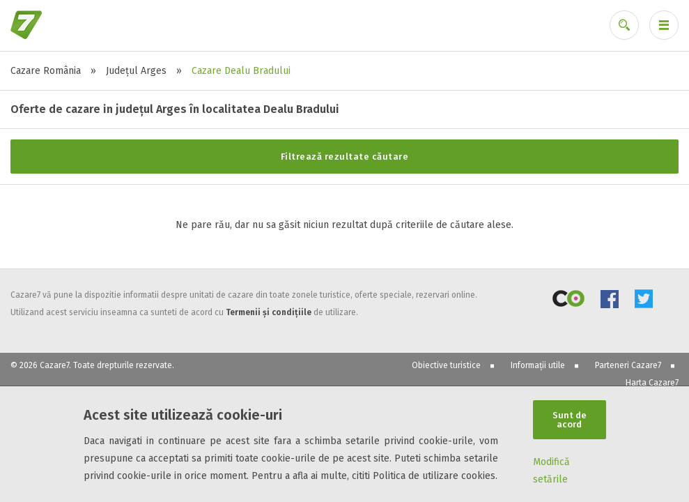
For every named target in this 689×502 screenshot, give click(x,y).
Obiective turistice (446, 365)
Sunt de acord (569, 419)
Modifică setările (551, 470)
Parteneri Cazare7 (628, 365)
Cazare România (45, 71)
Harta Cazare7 (652, 383)
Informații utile (538, 365)
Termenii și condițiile (268, 312)
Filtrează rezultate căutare (345, 156)
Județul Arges (136, 71)
